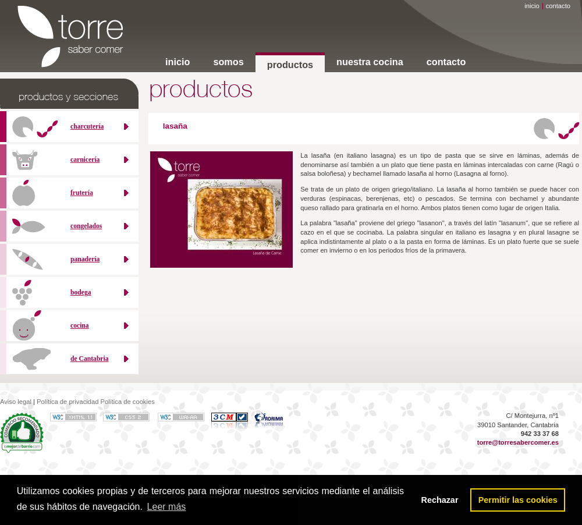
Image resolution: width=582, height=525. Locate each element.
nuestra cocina (369, 61)
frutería (81, 193)
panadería (85, 259)
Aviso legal (15, 401)
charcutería (87, 126)
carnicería (85, 160)
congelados (86, 226)
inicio (532, 5)
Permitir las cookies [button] (518, 500)
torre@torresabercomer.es (518, 442)
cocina (79, 325)
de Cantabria (89, 359)
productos (290, 64)
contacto (558, 5)
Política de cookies (127, 401)
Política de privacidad (67, 401)
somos (228, 61)
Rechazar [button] (439, 500)
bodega (80, 292)
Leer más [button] (166, 507)
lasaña (175, 126)
